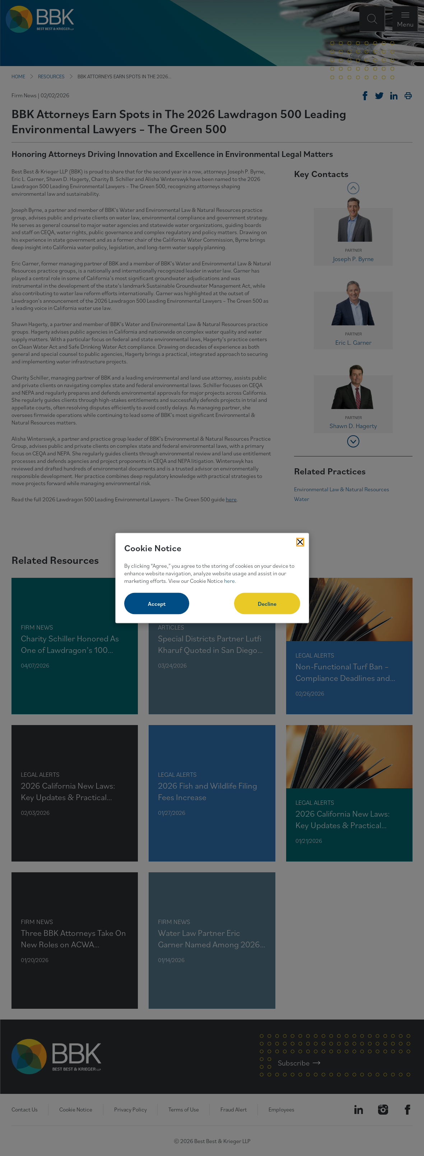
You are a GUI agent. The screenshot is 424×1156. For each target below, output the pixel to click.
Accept (157, 603)
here (229, 580)
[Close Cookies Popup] (300, 542)
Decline (267, 603)
